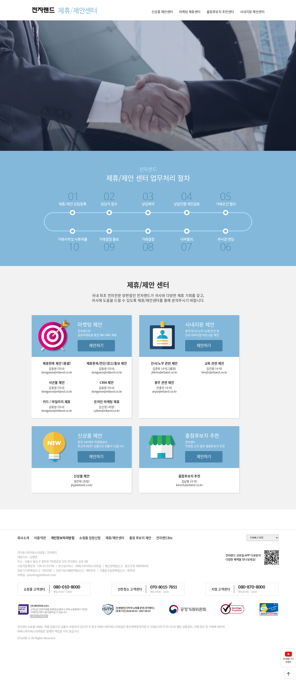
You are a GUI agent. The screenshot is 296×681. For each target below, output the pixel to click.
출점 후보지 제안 (140, 537)
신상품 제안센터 (162, 11)
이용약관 (40, 537)
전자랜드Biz (164, 537)
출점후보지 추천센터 (220, 11)
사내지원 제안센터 (252, 11)
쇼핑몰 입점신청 (90, 537)
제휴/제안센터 (115, 537)
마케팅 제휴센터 (189, 11)
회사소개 (23, 537)
